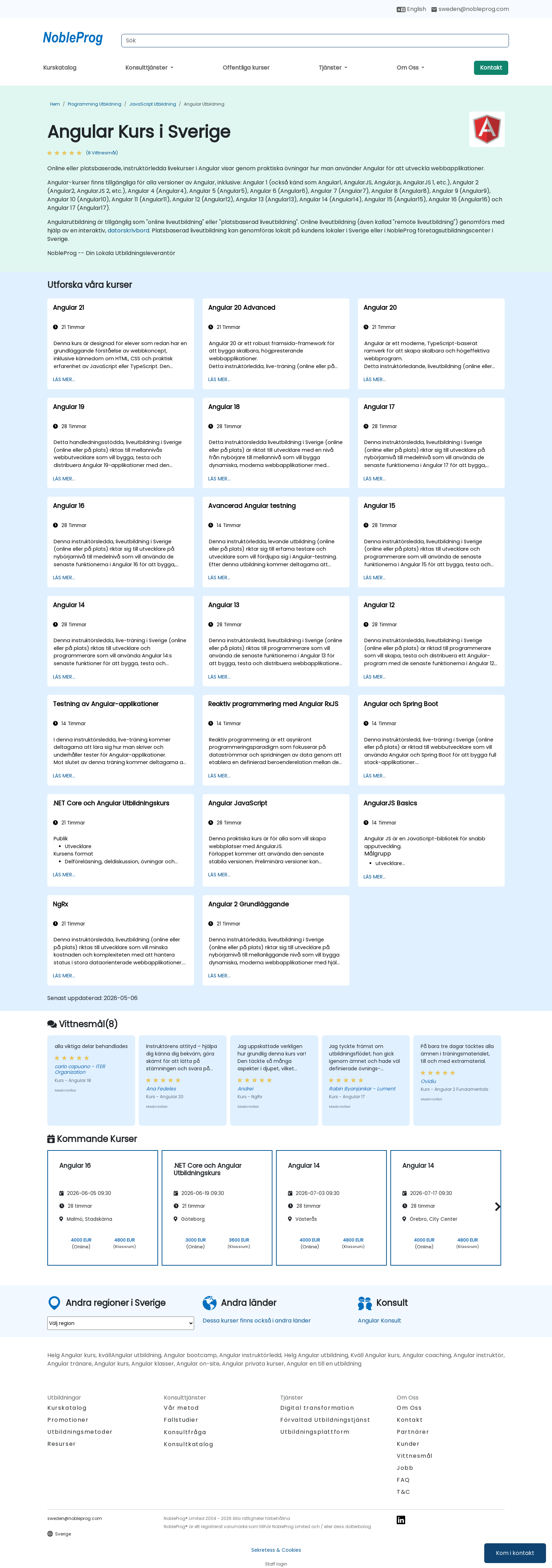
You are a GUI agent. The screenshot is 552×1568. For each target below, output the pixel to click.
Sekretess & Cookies (276, 1550)
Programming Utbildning (94, 104)
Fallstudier (181, 1420)
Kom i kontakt (515, 1553)
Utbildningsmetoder (80, 1432)
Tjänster (331, 68)
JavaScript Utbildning (152, 104)
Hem (55, 104)
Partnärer (413, 1432)
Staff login (276, 1564)
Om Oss (408, 68)
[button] (496, 1206)
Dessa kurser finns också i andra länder (257, 1320)
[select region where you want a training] (120, 1323)
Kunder (408, 1444)
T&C (403, 1492)
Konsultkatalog (188, 1444)
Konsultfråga (185, 1432)
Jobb (405, 1468)
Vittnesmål (415, 1456)
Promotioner (68, 1420)
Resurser (61, 1444)
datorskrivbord (128, 230)
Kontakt (491, 68)
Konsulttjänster (147, 68)
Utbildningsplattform (315, 1432)
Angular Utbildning (204, 104)
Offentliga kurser (246, 68)
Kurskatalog (59, 68)
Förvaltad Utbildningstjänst (325, 1420)
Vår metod (181, 1408)
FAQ (403, 1480)
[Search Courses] (315, 40)
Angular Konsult (379, 1320)
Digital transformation (317, 1408)
